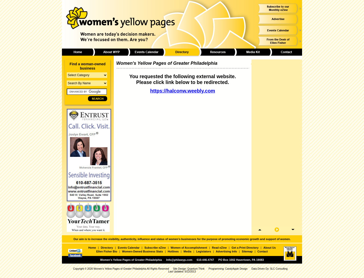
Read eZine (219, 247)
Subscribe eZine (155, 247)
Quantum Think (195, 268)
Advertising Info (226, 251)
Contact (262, 251)
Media (187, 251)
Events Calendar (129, 247)
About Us (269, 247)
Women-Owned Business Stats (142, 251)
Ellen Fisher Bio (106, 251)
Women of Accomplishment (189, 247)
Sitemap (247, 251)
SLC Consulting (278, 268)
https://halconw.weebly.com (182, 91)
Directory (107, 247)
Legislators (203, 251)
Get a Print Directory (245, 247)
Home (92, 247)
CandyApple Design (236, 268)
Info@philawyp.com (179, 259)
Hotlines (173, 251)
